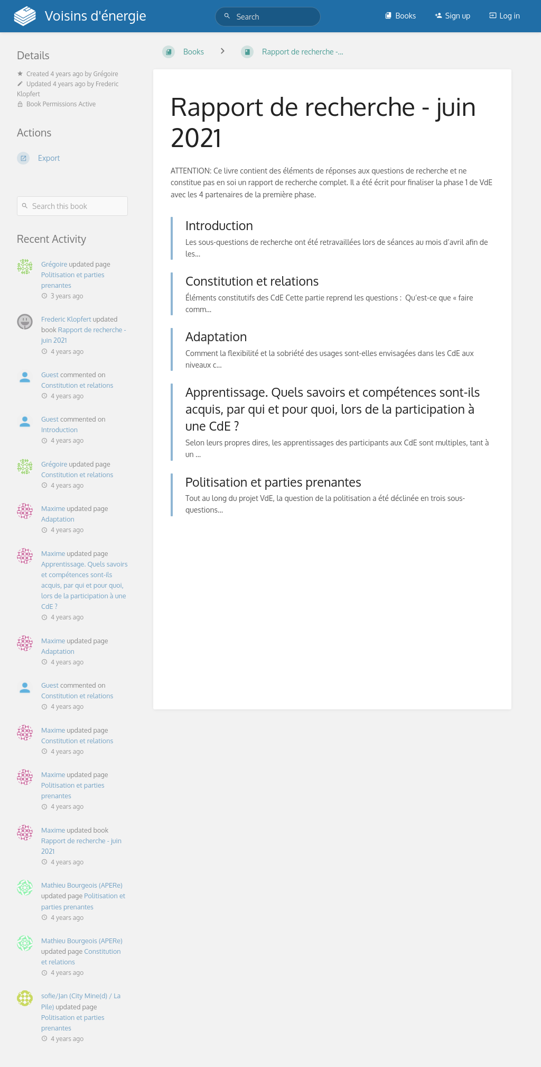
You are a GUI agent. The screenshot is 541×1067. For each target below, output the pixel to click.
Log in (504, 15)
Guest (50, 374)
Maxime (53, 508)
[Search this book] (72, 206)
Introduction (59, 429)
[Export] (72, 158)
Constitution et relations (77, 385)
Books (400, 15)
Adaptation (57, 519)
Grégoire (54, 264)
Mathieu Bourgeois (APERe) (82, 885)
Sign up (452, 15)
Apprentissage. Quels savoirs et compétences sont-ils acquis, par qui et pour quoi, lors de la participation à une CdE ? (84, 585)
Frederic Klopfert (66, 319)
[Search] (228, 16)
